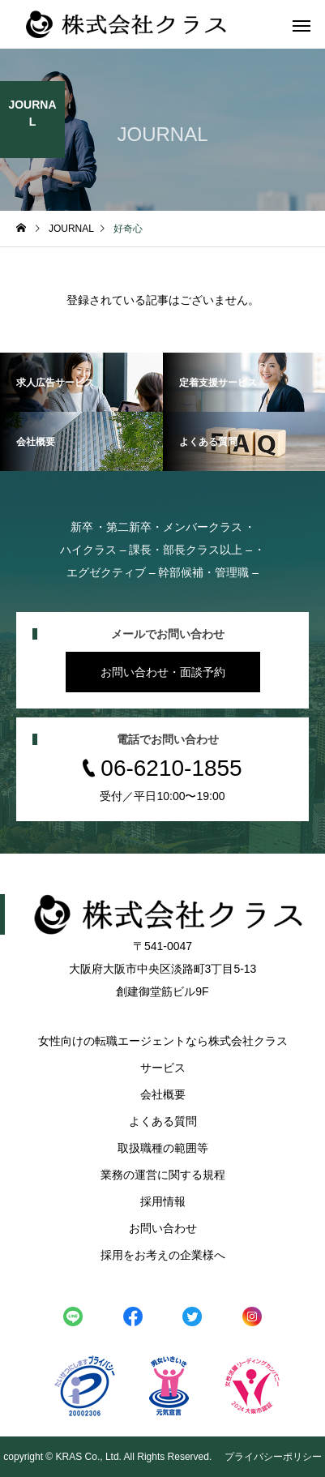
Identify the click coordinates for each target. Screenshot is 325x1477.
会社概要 (163, 1094)
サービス (163, 1067)
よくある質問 (163, 1121)
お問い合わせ (163, 1228)
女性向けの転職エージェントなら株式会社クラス (163, 1040)
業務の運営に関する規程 (162, 1174)
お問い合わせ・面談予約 (162, 672)
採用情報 (163, 1201)
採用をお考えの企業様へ (162, 1254)
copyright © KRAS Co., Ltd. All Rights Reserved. (108, 1456)
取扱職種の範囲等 (163, 1147)
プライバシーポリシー (273, 1456)
